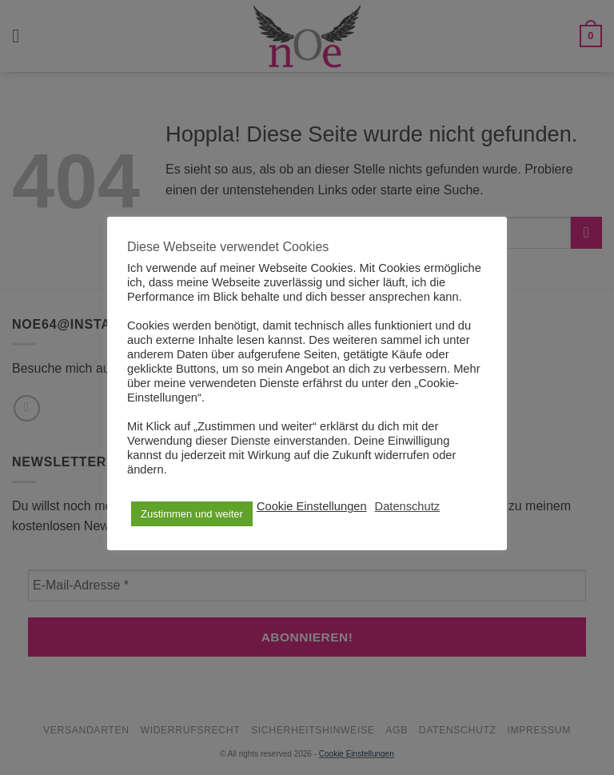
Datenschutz (407, 506)
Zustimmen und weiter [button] (192, 514)
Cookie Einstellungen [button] (312, 506)
